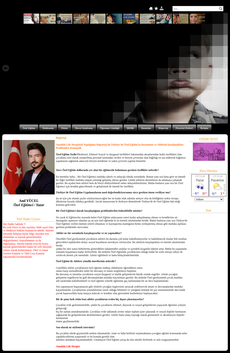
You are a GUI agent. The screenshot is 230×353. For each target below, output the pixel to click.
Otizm (64, 128)
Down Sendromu (84, 128)
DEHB (130, 128)
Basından (146, 128)
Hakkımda (48, 128)
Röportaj (163, 128)
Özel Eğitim (29, 128)
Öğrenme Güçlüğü (109, 128)
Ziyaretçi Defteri (184, 128)
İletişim (204, 128)
